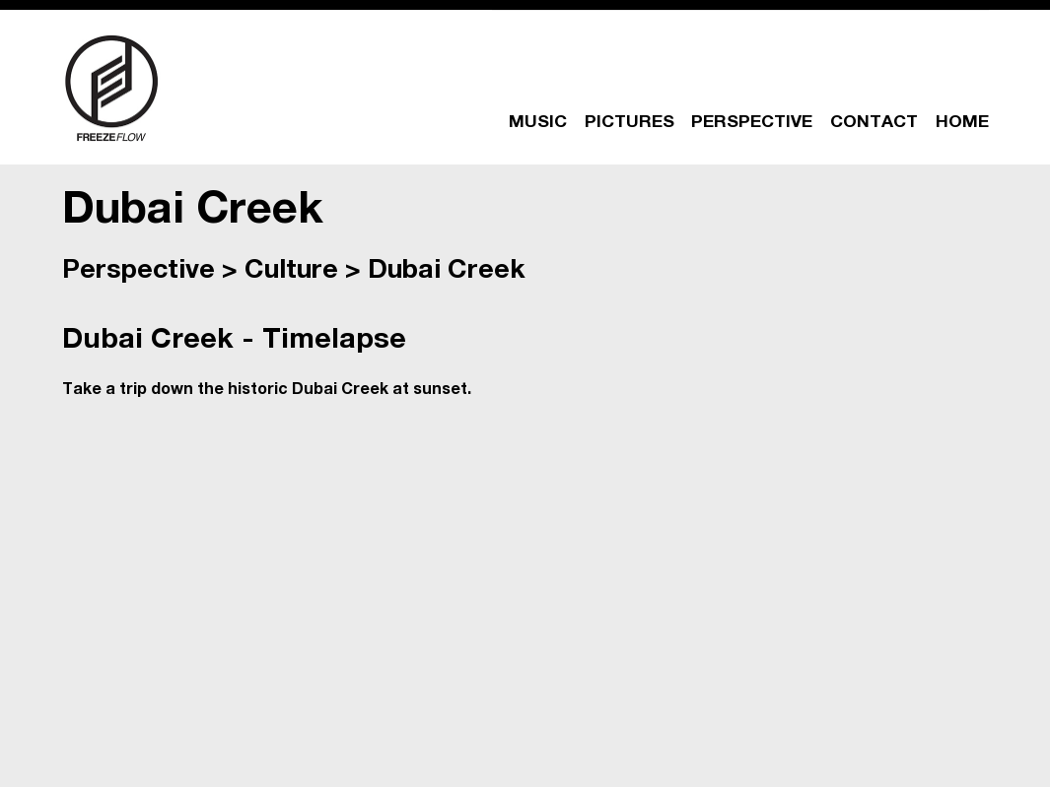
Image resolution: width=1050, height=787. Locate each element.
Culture (291, 272)
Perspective (138, 272)
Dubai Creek (446, 272)
